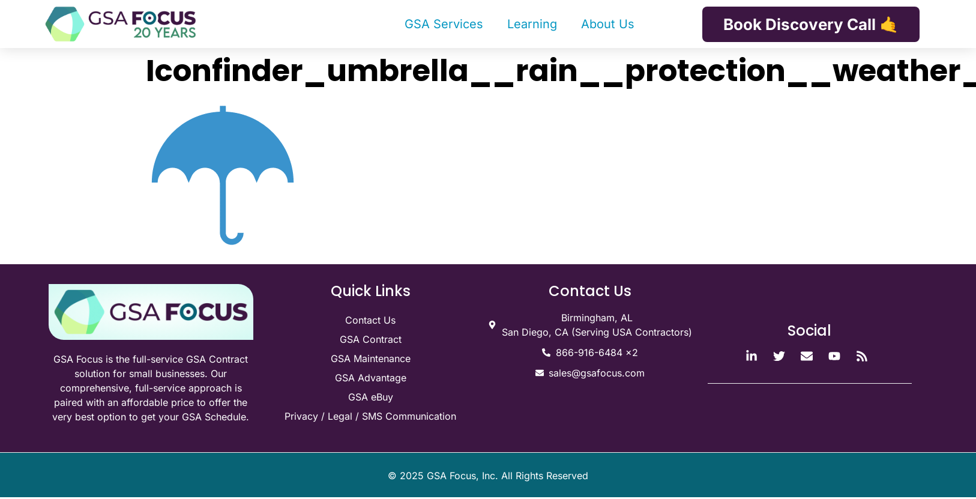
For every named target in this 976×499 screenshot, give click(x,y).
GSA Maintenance (371, 358)
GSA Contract (371, 339)
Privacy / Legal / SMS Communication (370, 416)
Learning (532, 24)
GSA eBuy (370, 397)
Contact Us (370, 320)
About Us (607, 24)
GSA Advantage (370, 378)
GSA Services (444, 24)
